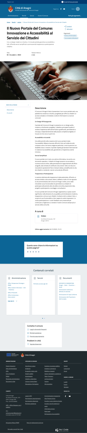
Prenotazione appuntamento (33, 399)
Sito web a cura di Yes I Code (15, 429)
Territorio (66, 387)
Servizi (32, 16)
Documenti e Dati (10, 382)
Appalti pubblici (29, 374)
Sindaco (43, 216)
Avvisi (65, 371)
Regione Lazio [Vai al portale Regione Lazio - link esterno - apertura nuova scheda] (10, 2)
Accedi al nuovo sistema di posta (53, 401)
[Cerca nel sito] (78, 9)
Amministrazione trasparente (52, 396)
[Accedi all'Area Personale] (70, 2)
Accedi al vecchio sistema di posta (52, 405)
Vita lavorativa (48, 384)
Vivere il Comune (43, 16)
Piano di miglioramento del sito (35, 423)
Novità (24, 16)
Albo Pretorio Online (50, 399)
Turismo (47, 382)
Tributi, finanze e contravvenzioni (49, 377)
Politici (7, 376)
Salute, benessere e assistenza (53, 374)
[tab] (42, 318)
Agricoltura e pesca (30, 366)
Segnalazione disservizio (31, 401)
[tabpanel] (18, 296)
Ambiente (27, 369)
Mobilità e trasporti (50, 371)
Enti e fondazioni (10, 374)
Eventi (65, 385)
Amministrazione (13, 16)
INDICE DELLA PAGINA (17, 105)
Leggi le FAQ (28, 396)
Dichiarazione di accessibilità (52, 414)
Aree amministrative (11, 369)
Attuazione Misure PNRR (12, 423)
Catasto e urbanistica (30, 379)
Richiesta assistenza (30, 404)
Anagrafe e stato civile (31, 371)
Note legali (47, 411)
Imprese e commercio (50, 369)
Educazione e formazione (31, 384)
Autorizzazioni (29, 376)
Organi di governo (10, 366)
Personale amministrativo (13, 379)
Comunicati (67, 369)
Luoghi (65, 382)
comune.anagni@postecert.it (13, 413)
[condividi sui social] (68, 26)
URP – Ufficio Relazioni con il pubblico (13, 406)
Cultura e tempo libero (31, 382)
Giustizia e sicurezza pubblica (52, 366)
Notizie (66, 366)
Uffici (7, 371)
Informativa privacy (50, 409)
